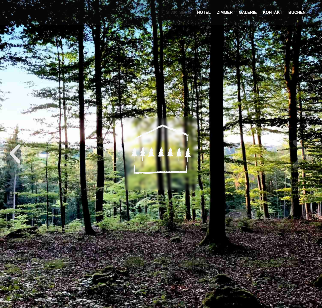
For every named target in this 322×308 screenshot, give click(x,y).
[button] (145, 303)
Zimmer (225, 12)
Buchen (297, 12)
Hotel (204, 12)
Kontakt (272, 12)
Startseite (178, 12)
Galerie (248, 12)
